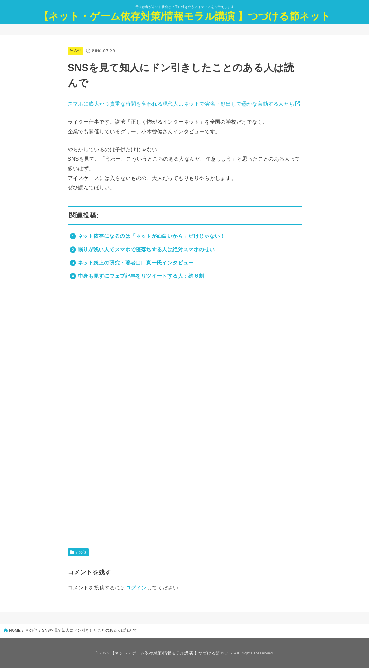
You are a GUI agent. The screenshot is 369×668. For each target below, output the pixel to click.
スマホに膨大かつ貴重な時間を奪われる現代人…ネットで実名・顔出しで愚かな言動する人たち (181, 104)
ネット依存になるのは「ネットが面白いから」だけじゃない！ (151, 236)
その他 (75, 50)
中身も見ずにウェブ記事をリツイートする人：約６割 (141, 276)
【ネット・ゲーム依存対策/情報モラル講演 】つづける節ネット (184, 16)
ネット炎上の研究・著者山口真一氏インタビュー (136, 262)
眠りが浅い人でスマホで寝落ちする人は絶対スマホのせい (146, 249)
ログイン (136, 587)
